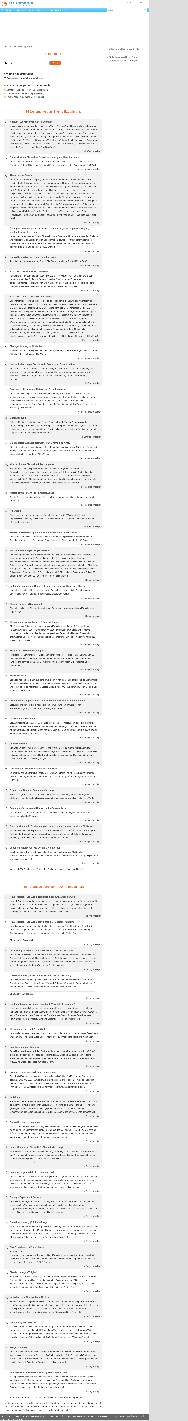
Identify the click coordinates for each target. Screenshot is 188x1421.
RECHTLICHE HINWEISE (33, 1416)
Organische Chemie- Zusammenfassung (32, 790)
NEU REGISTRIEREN (137, 3)
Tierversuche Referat (21, 175)
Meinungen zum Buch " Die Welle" (28, 1029)
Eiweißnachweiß (19, 743)
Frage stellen (55, 10)
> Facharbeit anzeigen (90, 290)
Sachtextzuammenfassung (24, 1047)
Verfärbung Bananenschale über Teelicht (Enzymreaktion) (41, 950)
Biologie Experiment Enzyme (25, 1197)
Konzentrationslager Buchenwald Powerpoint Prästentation (42, 364)
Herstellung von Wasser (23, 1322)
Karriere (68, 10)
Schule (7, 47)
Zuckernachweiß (19, 675)
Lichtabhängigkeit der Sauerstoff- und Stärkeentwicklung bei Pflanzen (48, 586)
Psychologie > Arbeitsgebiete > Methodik (25, 97)
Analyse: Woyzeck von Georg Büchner (31, 121)
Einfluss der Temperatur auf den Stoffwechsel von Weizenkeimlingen (47, 700)
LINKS (114, 1416)
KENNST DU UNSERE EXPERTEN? (124, 49)
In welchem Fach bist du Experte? (124, 61)
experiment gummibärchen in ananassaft (32, 1172)
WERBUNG (18, 1419)
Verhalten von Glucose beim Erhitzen (30, 1297)
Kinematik (15, 511)
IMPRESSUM (102, 1416)
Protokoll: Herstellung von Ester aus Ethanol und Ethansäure (43, 532)
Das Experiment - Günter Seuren (27, 1247)
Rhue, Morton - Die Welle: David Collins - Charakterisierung (42, 922)
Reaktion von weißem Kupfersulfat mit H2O (33, 768)
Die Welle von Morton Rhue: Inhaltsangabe (33, 257)
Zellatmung (16, 1097)
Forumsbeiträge (35, 78)
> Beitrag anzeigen (92, 916)
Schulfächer (7, 10)
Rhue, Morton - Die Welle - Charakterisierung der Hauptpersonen (45, 157)
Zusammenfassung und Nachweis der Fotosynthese (38, 808)
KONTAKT (137, 1416)
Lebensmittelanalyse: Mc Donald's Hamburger (35, 847)
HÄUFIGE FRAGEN (10, 1416)
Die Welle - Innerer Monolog (25, 1122)
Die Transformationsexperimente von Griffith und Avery (40, 443)
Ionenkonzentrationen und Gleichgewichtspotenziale (38, 1372)
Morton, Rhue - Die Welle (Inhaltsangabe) (32, 464)
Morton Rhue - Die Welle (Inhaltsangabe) (32, 493)
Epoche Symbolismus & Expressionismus (33, 1072)
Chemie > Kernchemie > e (24, 93)
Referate (41, 10)
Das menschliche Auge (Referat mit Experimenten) (37, 389)
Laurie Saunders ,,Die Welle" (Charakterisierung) (36, 1147)
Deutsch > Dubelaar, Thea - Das (27, 90)
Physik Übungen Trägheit (23, 1272)
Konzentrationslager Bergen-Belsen (29, 550)
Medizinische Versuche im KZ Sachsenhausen (35, 622)
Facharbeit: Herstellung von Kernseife (30, 296)
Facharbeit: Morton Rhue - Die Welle (29, 271)
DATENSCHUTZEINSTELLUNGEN (79, 1416)
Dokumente (12, 78)
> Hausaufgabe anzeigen (89, 169)
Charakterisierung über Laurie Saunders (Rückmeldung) (40, 975)
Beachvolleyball (18, 418)
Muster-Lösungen (25, 10)
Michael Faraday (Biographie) (26, 604)
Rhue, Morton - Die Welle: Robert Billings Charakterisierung (42, 897)
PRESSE (6, 1419)
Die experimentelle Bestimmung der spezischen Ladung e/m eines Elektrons (51, 826)
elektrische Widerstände (23, 718)
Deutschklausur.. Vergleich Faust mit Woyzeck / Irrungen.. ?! (43, 1004)
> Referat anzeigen (92, 151)
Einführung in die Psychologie (26, 650)
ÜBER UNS (125, 1416)
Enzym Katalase (18, 1347)
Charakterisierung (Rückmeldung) (28, 1222)
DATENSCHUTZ (54, 1416)
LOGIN (125, 3)
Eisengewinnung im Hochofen (26, 346)
